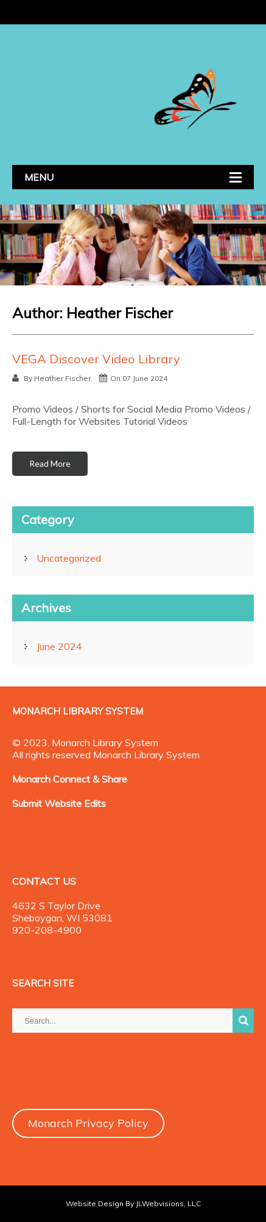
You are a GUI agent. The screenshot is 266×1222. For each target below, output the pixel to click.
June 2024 (59, 646)
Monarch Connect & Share (69, 779)
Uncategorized (69, 558)
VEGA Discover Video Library (96, 358)
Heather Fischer (62, 378)
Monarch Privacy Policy (88, 1123)
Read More (50, 463)
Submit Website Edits (59, 803)
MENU (39, 177)
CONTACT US (44, 881)
